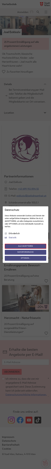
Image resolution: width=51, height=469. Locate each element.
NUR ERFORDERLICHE (25, 252)
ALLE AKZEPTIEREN (25, 246)
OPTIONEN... (25, 258)
